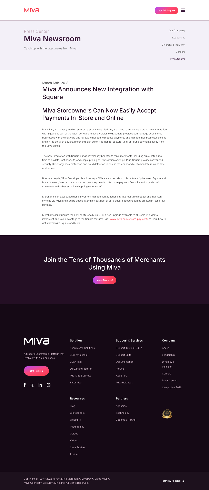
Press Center (177, 58)
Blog (72, 405)
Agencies (121, 405)
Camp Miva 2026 (171, 387)
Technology (122, 412)
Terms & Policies (173, 481)
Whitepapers (77, 412)
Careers (180, 51)
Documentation (124, 361)
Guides (74, 433)
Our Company (177, 30)
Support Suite (123, 354)
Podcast (74, 454)
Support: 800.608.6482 (129, 347)
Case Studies (77, 447)
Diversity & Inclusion (173, 44)
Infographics (77, 426)
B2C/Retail (76, 361)
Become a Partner (126, 419)
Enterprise (75, 382)
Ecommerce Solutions (82, 347)
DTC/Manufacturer (81, 368)
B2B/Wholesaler (79, 354)
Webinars (75, 419)
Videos (74, 440)
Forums (120, 368)
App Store (121, 375)
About (165, 347)
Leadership (178, 37)
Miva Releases (124, 382)
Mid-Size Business (80, 375)
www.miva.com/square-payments (129, 218)
